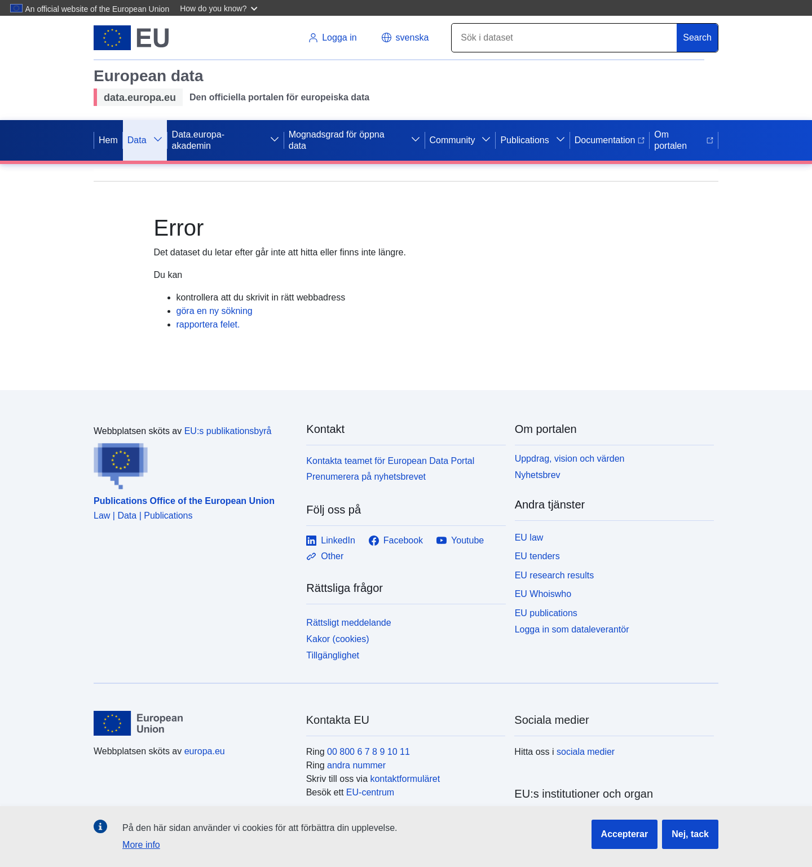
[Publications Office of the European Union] (193, 464)
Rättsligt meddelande (348, 622)
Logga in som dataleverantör (572, 629)
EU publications (546, 613)
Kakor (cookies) (337, 639)
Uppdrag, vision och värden (570, 458)
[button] (220, 8)
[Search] (564, 38)
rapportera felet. (208, 324)
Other (324, 556)
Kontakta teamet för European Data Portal (390, 461)
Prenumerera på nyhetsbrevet (366, 476)
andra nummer (356, 765)
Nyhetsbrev (538, 475)
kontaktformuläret (405, 779)
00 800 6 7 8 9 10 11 (368, 752)
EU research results (554, 575)
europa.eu (204, 751)
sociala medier (586, 752)
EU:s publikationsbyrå (228, 431)
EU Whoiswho (543, 594)
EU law (529, 537)
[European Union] (193, 723)
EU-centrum (370, 792)
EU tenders (537, 556)
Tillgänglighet (332, 655)
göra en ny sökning (214, 311)
